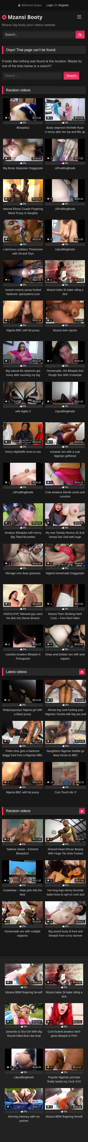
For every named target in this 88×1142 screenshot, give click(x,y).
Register (63, 5)
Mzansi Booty (22, 17)
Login (49, 5)
